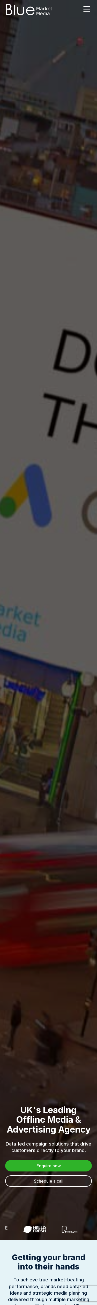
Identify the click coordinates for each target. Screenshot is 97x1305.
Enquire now (48, 1165)
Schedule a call (48, 1181)
